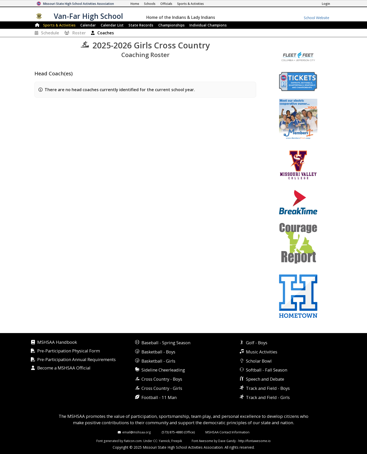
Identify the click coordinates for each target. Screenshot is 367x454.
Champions (208, 25)
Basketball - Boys (158, 352)
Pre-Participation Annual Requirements (76, 359)
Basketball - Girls (158, 361)
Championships (171, 25)
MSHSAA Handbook (57, 342)
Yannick (164, 441)
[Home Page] (134, 3)
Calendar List (112, 25)
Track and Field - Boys (268, 388)
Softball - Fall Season (266, 370)
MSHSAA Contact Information (227, 432)
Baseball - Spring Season (165, 343)
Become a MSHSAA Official (63, 368)
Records (140, 25)
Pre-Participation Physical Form (68, 351)
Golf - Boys (256, 343)
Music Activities (261, 352)
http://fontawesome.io (254, 441)
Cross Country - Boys (161, 379)
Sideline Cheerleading (163, 370)
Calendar (88, 25)
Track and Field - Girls (268, 397)
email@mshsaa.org (136, 432)
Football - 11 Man (159, 397)
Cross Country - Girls (161, 388)
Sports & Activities (59, 25)
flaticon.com (133, 441)
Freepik (176, 441)
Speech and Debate (265, 379)
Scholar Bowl (259, 361)
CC (155, 441)
